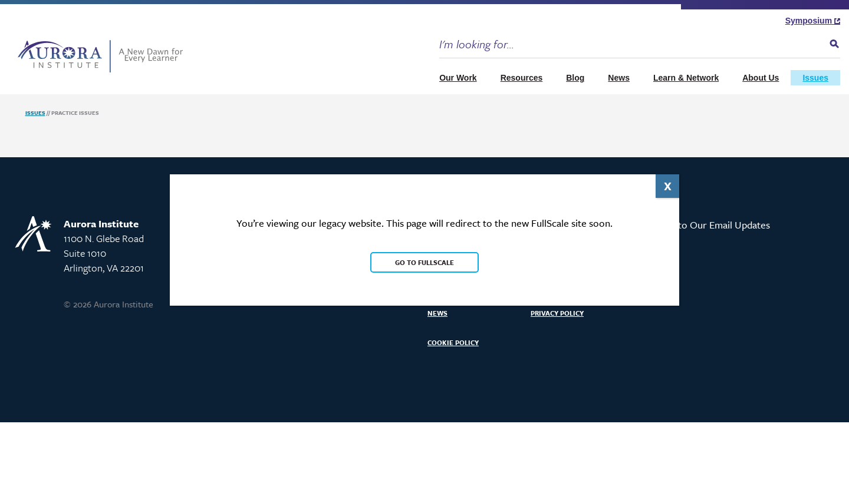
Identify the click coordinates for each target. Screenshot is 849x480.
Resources (522, 77)
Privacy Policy (557, 313)
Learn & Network (686, 77)
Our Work (458, 77)
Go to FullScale (424, 262)
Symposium (812, 20)
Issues (815, 77)
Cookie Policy (453, 342)
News (619, 77)
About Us (760, 77)
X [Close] (668, 186)
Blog (575, 77)
